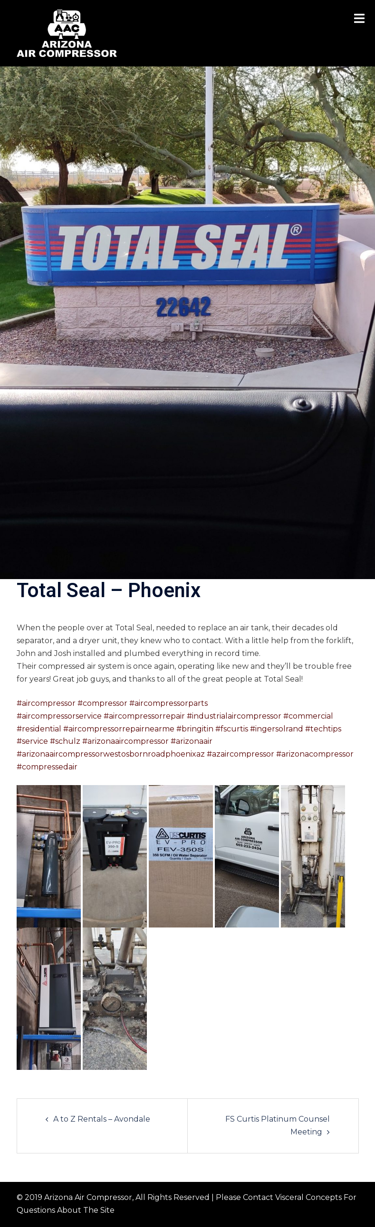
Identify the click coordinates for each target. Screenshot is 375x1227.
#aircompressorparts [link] (168, 703)
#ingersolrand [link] (276, 728)
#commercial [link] (308, 716)
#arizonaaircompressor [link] (125, 741)
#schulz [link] (65, 741)
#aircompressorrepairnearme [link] (118, 728)
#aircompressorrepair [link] (144, 716)
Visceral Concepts (308, 1197)
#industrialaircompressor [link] (234, 716)
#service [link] (32, 741)
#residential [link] (39, 728)
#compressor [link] (102, 703)
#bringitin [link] (194, 728)
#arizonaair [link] (191, 741)
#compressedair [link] (47, 766)
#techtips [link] (323, 728)
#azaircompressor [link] (240, 754)
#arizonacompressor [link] (315, 754)
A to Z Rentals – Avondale (101, 1119)
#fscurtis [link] (231, 728)
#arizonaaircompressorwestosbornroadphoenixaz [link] (111, 754)
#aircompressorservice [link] (59, 716)
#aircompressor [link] (46, 703)
